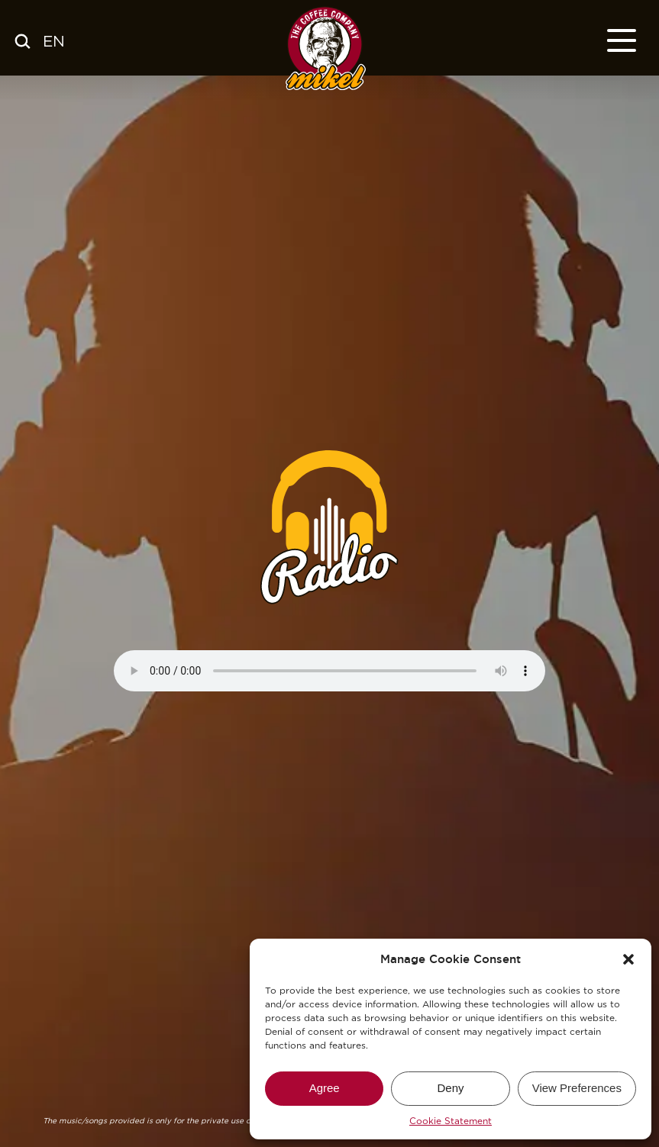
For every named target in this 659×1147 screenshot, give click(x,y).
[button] (628, 959)
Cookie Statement (450, 1121)
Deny (450, 1087)
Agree (324, 1087)
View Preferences (577, 1087)
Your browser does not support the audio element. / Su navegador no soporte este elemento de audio (329, 670)
